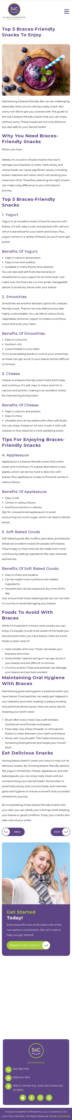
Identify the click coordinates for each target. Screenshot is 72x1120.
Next (57, 832)
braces (6, 159)
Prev (17, 832)
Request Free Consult (25, 945)
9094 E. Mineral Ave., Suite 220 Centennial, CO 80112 (34, 1087)
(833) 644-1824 (17, 1077)
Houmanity (64, 1116)
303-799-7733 (17, 1069)
